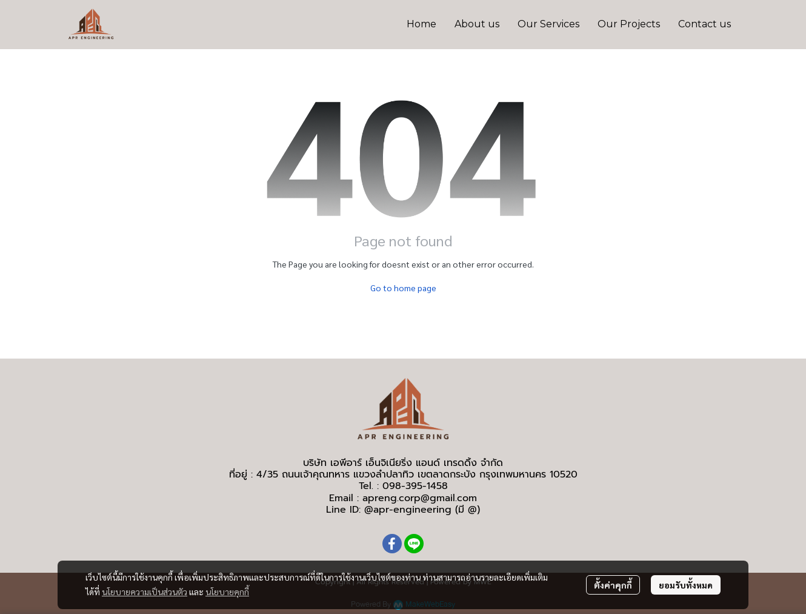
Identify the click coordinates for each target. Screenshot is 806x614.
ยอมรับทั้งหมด (686, 584)
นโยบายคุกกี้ (227, 591)
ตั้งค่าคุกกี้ (613, 584)
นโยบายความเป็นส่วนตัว (144, 591)
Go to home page (403, 287)
